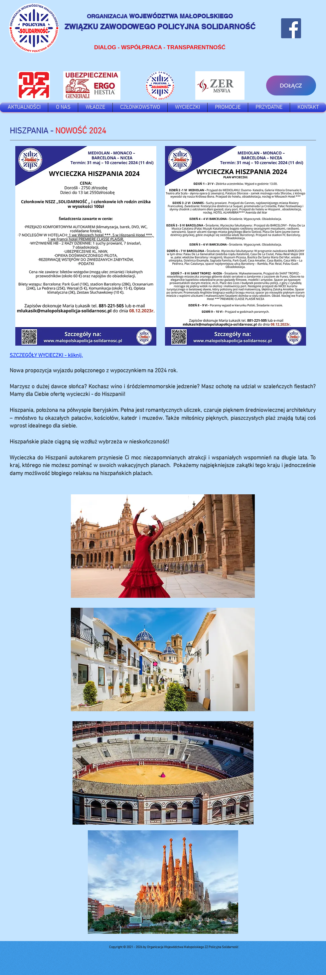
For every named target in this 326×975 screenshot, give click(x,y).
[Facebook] (291, 28)
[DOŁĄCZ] (291, 85)
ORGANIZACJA (108, 16)
